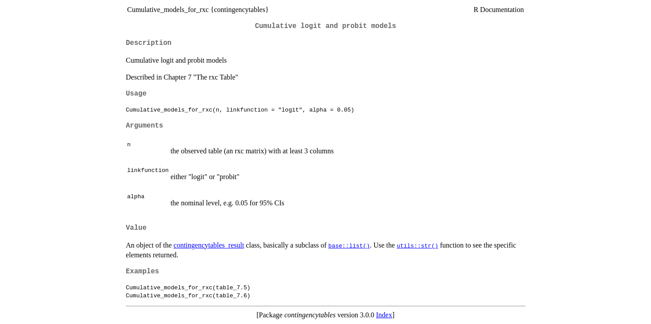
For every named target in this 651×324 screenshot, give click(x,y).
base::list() (349, 245)
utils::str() (417, 245)
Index (384, 315)
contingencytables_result (209, 245)
